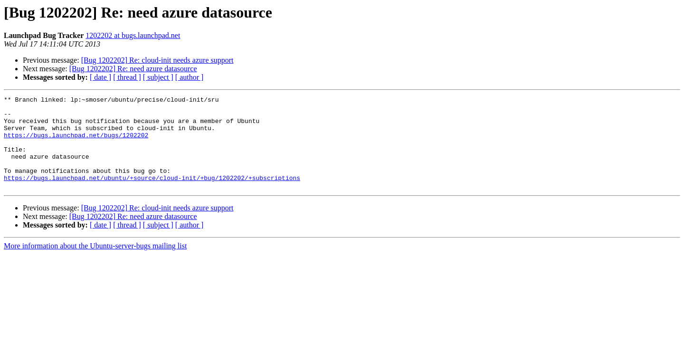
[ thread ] (127, 77)
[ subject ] (158, 77)
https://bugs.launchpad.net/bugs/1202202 (76, 143)
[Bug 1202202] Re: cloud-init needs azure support (157, 60)
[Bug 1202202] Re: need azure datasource (133, 69)
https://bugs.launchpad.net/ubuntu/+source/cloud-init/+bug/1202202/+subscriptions (152, 194)
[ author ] (189, 77)
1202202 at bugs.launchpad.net (133, 35)
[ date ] (100, 77)
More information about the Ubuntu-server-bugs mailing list (95, 264)
